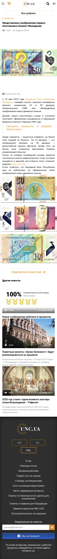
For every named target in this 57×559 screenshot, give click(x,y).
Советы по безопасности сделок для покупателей (28, 497)
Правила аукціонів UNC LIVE (28, 508)
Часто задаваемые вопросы (28, 490)
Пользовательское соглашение (28, 513)
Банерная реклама (28, 471)
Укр (19, 443)
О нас (28, 461)
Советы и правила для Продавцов (28, 503)
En (37, 443)
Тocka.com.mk (18, 164)
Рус (28, 450)
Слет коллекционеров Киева (28, 485)
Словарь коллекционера (28, 480)
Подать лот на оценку (28, 475)
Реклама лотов (28, 466)
